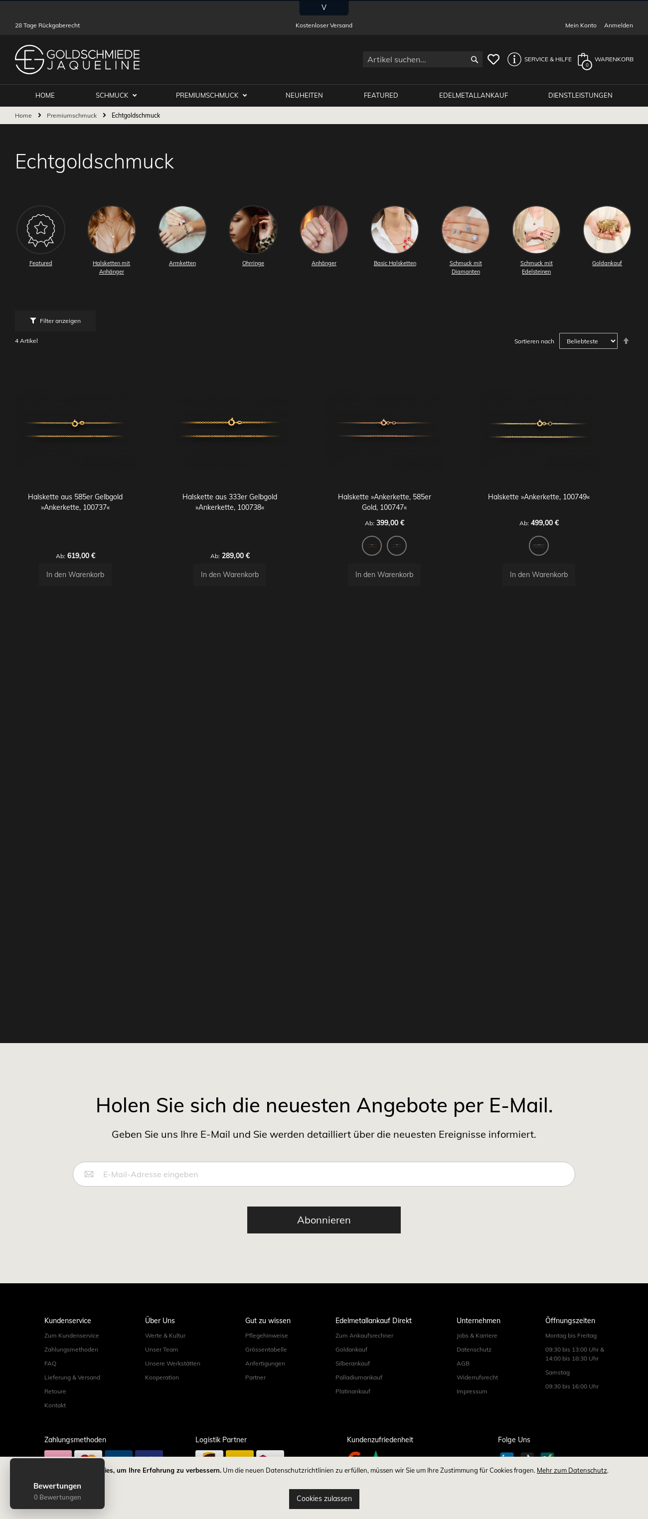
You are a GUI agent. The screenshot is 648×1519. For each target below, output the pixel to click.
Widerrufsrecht (477, 1377)
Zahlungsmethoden (71, 1349)
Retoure (55, 1391)
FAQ (50, 1363)
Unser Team (161, 1349)
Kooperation (162, 1377)
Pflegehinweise (266, 1335)
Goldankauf (351, 1349)
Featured (384, 96)
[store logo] (77, 59)
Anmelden (618, 25)
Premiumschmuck (214, 96)
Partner (255, 1377)
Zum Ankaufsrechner (364, 1335)
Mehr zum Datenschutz (572, 1470)
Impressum (472, 1391)
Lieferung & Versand (72, 1377)
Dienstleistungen (581, 96)
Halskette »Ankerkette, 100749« (556, 521)
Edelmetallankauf (475, 96)
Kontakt (55, 1405)
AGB (463, 1363)
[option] (389, 570)
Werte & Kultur (165, 1335)
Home (24, 116)
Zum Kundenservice (71, 1335)
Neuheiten (309, 96)
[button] (537, 59)
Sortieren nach (534, 341)
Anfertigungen (265, 1363)
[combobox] (423, 59)
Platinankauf (352, 1391)
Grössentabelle (266, 1349)
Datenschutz (474, 1349)
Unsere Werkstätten (172, 1363)
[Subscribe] (324, 1220)
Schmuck (120, 96)
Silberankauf (352, 1363)
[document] (324, 1488)
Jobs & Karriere (477, 1335)
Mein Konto (581, 25)
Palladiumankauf (358, 1377)
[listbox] (401, 571)
